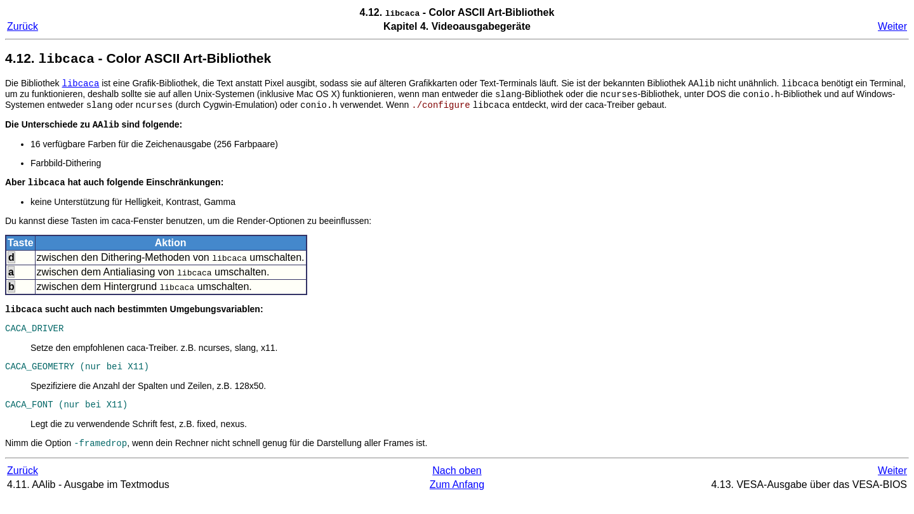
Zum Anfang (457, 501)
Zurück (22, 26)
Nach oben (456, 487)
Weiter (892, 26)
